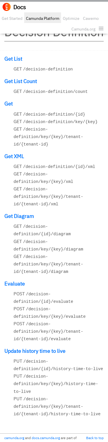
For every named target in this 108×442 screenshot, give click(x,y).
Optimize (71, 18)
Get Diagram (19, 216)
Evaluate (14, 283)
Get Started (12, 18)
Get (8, 103)
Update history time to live (34, 351)
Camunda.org (83, 29)
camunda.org (14, 438)
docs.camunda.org (46, 438)
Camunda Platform (42, 18)
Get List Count (20, 81)
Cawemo (91, 18)
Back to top (95, 438)
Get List (13, 59)
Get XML (14, 156)
